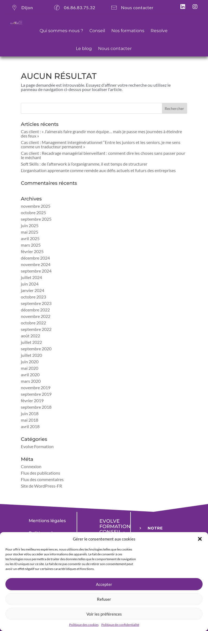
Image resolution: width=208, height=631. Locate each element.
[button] (200, 539)
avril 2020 (30, 374)
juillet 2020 (31, 355)
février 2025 (32, 251)
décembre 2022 (35, 309)
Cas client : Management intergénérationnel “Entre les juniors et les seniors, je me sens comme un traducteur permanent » (100, 144)
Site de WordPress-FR (41, 485)
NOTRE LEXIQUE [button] (157, 531)
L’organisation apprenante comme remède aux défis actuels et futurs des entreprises (98, 170)
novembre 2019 (35, 387)
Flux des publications (40, 472)
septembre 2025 (36, 218)
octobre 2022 (33, 322)
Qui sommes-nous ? (61, 30)
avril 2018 (30, 426)
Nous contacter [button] (132, 9)
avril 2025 (30, 238)
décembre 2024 (35, 257)
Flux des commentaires (42, 479)
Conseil (97, 30)
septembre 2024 (36, 270)
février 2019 (32, 400)
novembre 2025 (35, 206)
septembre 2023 (36, 303)
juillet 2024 (31, 277)
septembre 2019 (36, 394)
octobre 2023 (33, 296)
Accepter (104, 584)
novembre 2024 (35, 264)
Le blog (84, 48)
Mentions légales (47, 520)
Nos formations (127, 30)
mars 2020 (31, 381)
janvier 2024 (32, 290)
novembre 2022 (35, 316)
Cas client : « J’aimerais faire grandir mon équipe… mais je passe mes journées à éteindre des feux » (101, 133)
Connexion (31, 466)
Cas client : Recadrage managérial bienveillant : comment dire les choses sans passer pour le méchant (103, 155)
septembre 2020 (36, 348)
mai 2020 (29, 368)
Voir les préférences (104, 614)
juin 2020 (29, 361)
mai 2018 (29, 419)
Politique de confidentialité (120, 625)
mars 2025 (31, 244)
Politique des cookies (84, 625)
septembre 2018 (36, 407)
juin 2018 (29, 413)
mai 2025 (29, 231)
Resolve (159, 30)
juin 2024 (29, 283)
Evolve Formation (37, 446)
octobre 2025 (33, 212)
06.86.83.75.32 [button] (74, 9)
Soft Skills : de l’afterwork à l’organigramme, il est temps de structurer (84, 163)
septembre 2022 (36, 329)
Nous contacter (115, 48)
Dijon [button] (21, 9)
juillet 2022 (31, 342)
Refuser (104, 599)
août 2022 (30, 335)
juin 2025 (29, 225)
